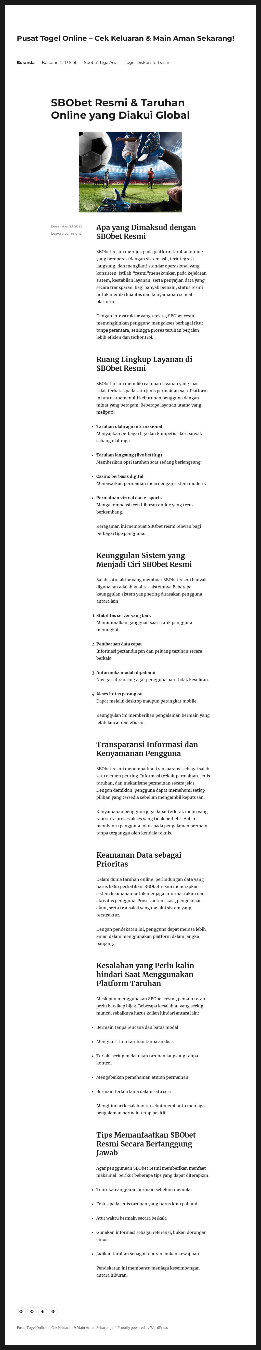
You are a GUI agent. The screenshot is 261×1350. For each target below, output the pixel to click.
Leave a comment (66, 233)
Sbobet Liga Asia (101, 62)
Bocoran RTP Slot (59, 62)
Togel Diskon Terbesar (147, 62)
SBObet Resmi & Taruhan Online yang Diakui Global (120, 108)
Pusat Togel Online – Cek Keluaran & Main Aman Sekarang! (125, 38)
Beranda (26, 62)
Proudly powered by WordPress (143, 1328)
